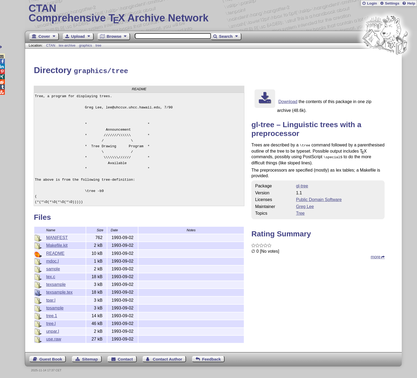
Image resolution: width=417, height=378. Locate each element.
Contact (125, 358)
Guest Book (50, 358)
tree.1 (51, 315)
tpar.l (50, 299)
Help (411, 3)
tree (98, 45)
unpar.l (52, 330)
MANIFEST (57, 237)
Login (372, 3)
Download (287, 101)
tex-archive (67, 45)
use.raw (53, 338)
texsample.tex (59, 291)
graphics (85, 45)
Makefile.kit (56, 244)
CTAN (50, 45)
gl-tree (302, 184)
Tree (300, 211)
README (55, 252)
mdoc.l (52, 260)
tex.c (50, 276)
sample (53, 268)
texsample (56, 283)
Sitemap (90, 358)
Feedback (211, 358)
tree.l (51, 322)
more (375, 255)
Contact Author (167, 358)
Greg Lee (305, 204)
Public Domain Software (319, 197)
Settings (392, 3)
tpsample (54, 307)
